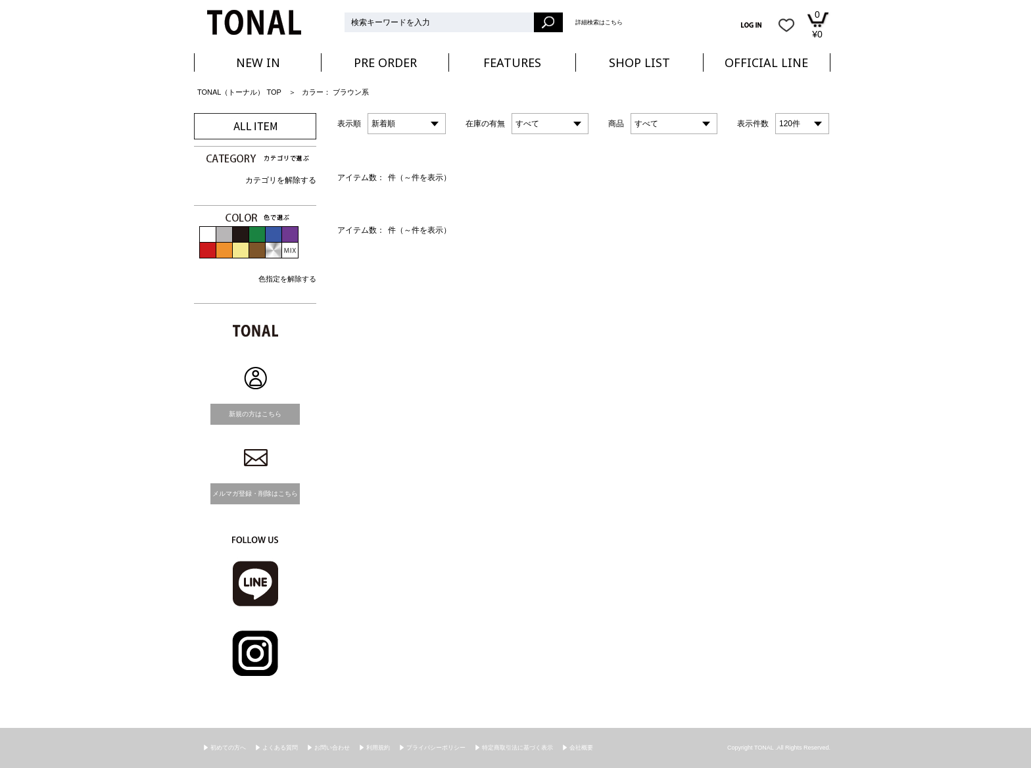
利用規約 (378, 747)
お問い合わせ (332, 747)
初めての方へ (228, 747)
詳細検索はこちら (599, 22)
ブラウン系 (351, 92)
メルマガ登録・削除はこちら (255, 493)
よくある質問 (280, 747)
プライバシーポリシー (436, 747)
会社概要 (581, 747)
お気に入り (786, 25)
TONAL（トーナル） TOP (239, 92)
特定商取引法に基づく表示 (517, 747)
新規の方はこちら (255, 414)
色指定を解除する (287, 279)
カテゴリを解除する (280, 180)
